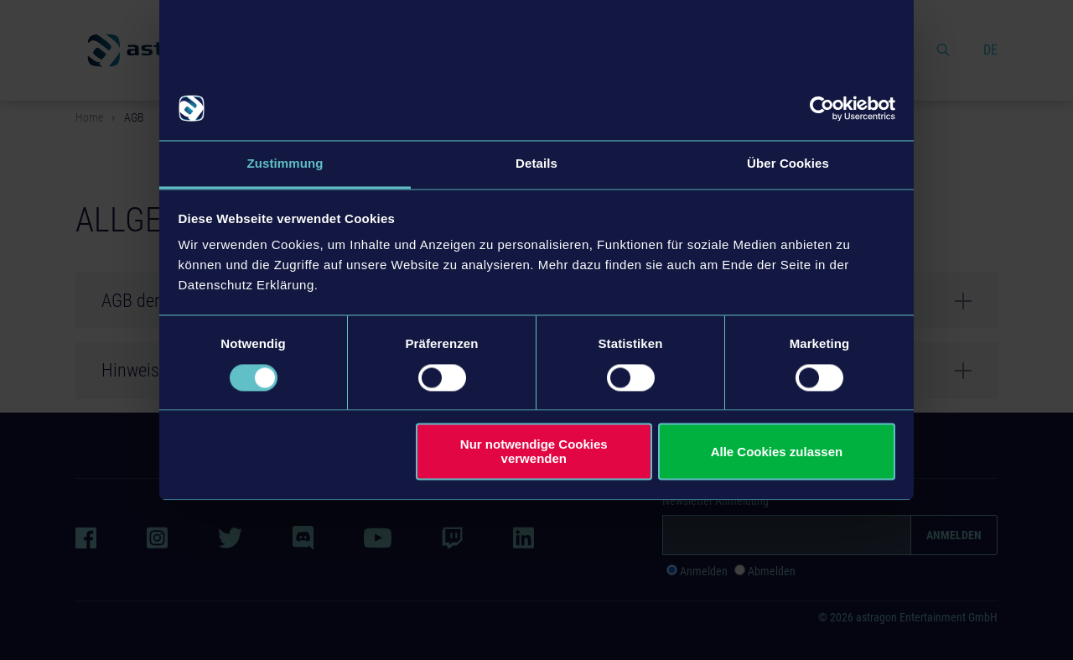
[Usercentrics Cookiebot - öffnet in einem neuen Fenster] (822, 108)
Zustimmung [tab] (285, 164)
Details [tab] (536, 164)
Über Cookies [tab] (788, 164)
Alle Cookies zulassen (777, 451)
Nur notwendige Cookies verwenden (534, 452)
